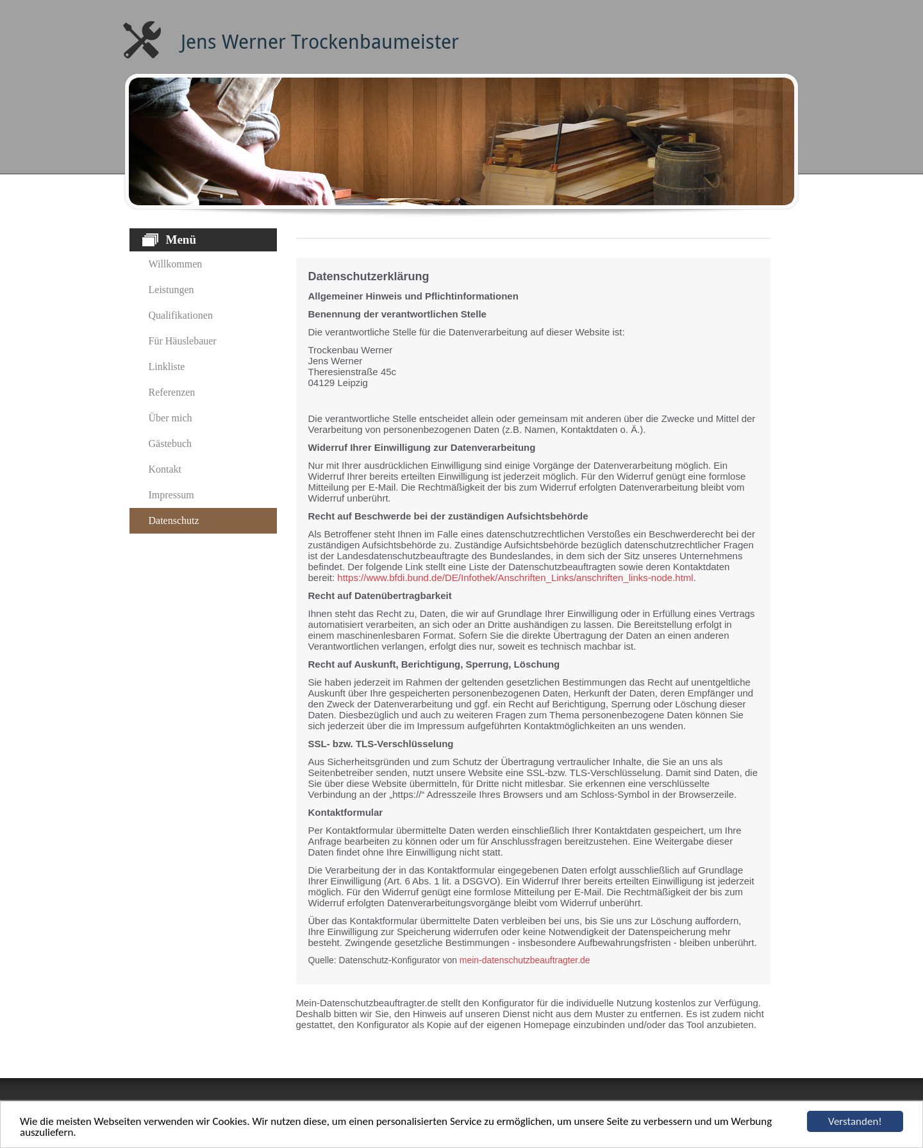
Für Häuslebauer (183, 340)
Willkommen (176, 263)
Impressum (171, 494)
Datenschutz (174, 520)
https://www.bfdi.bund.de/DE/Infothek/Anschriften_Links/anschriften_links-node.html (515, 577)
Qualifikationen (181, 315)
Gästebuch (170, 443)
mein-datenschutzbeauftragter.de (525, 960)
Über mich (170, 417)
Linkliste (167, 366)
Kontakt (165, 469)
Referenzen (172, 392)
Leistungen (171, 289)
